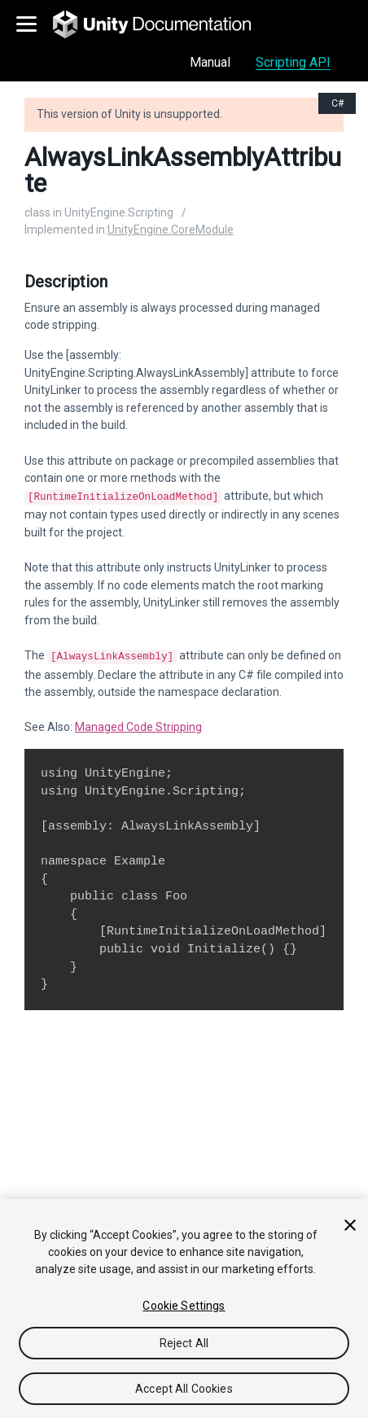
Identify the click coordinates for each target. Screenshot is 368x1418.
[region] (184, 1308)
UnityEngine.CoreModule (170, 229)
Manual (210, 62)
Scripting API (293, 62)
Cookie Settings (183, 1305)
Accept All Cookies (184, 1388)
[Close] (350, 1225)
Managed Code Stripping (138, 723)
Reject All (184, 1343)
